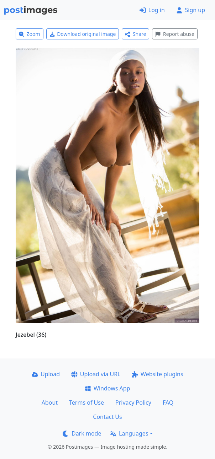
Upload (46, 374)
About (50, 402)
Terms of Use (86, 402)
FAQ (168, 402)
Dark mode (82, 433)
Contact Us (107, 417)
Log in (152, 10)
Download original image (82, 34)
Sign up (190, 10)
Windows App (107, 388)
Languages (129, 433)
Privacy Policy (133, 402)
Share (135, 34)
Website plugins (157, 374)
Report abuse (174, 34)
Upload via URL (95, 374)
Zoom (29, 34)
